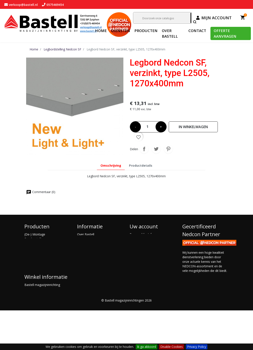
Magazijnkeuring (88, 257)
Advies (81, 266)
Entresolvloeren (35, 252)
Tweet (156, 149)
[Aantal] (148, 125)
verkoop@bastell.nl (51, 325)
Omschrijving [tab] (110, 165)
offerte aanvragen (89, 248)
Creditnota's (138, 243)
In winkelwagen (193, 126)
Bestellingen (138, 239)
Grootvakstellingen (37, 262)
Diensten (83, 243)
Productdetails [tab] (140, 165)
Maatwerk (31, 275)
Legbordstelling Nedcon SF (43, 271)
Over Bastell (85, 234)
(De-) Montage (34, 234)
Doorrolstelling (34, 243)
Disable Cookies (171, 347)
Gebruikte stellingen (38, 257)
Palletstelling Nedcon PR (41, 280)
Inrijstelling (31, 266)
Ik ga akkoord (146, 347)
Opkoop (82, 252)
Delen (144, 149)
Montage (83, 262)
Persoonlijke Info (141, 234)
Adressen (136, 248)
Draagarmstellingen (38, 248)
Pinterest (168, 149)
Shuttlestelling (34, 284)
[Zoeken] (162, 18)
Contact (82, 239)
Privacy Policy (196, 347)
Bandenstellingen (36, 239)
